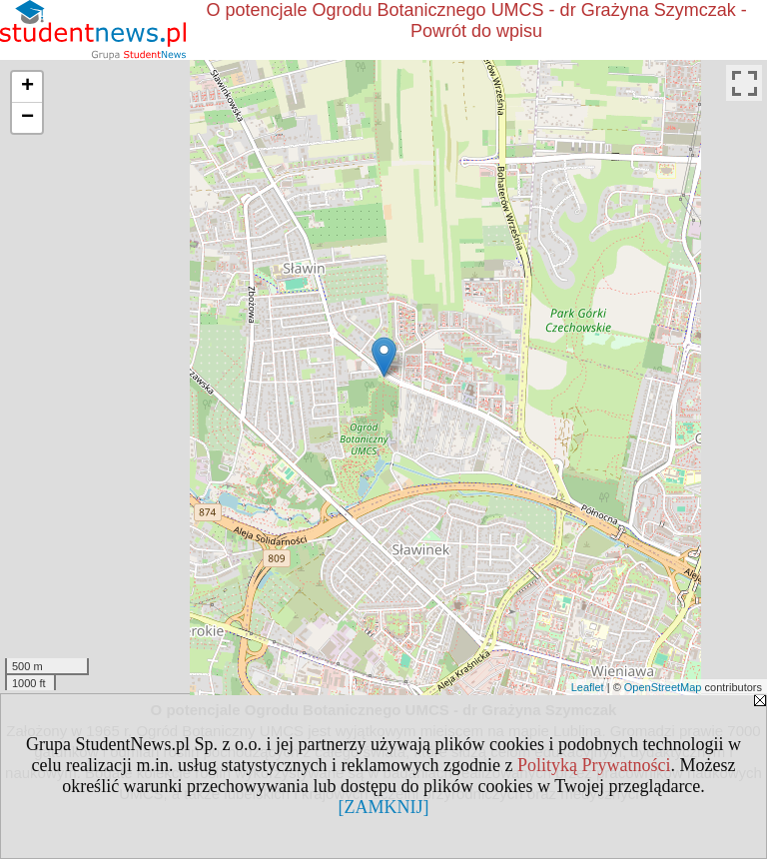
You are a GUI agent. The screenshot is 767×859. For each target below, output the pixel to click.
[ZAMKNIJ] (384, 807)
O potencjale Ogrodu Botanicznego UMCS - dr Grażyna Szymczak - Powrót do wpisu (476, 20)
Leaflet (587, 687)
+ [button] (27, 87)
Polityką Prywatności (594, 765)
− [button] (27, 118)
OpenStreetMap (663, 687)
